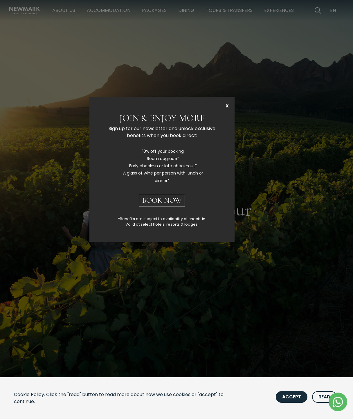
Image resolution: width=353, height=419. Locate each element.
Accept (291, 396)
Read (324, 396)
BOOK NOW (162, 200)
